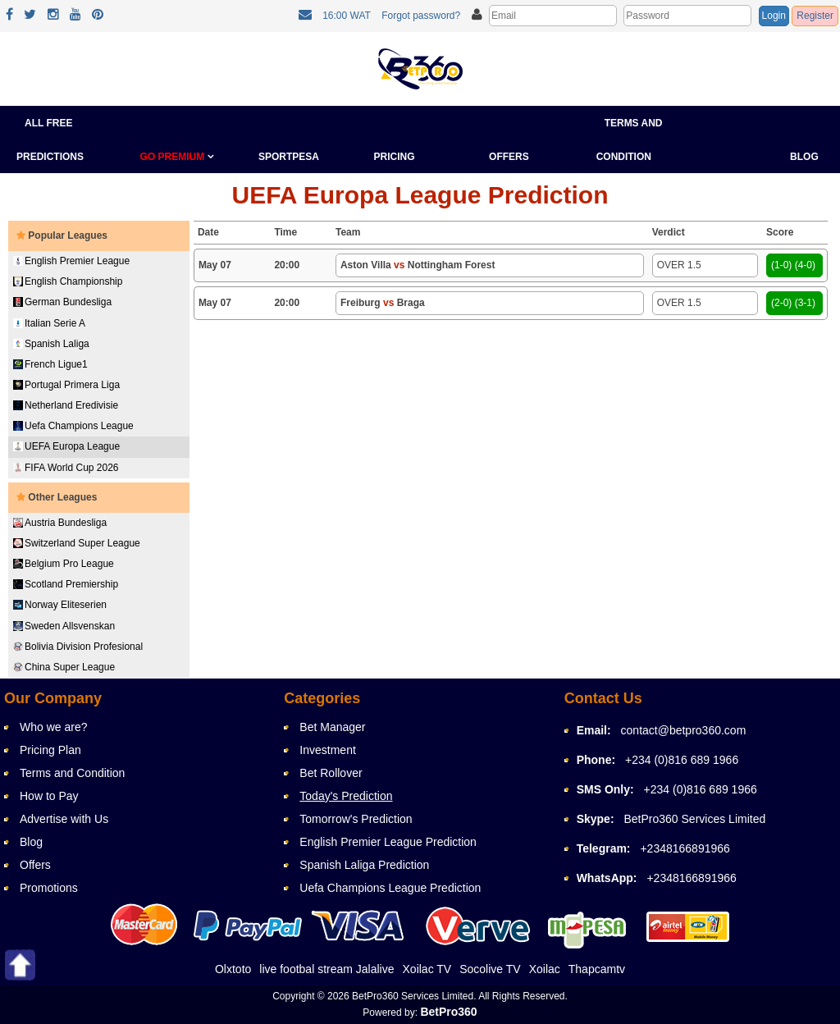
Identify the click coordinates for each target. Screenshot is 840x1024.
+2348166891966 (684, 848)
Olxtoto (233, 969)
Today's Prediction (345, 795)
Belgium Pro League (63, 563)
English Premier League (71, 261)
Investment (327, 750)
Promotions (49, 887)
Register (815, 15)
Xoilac (544, 969)
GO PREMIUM (177, 156)
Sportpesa (288, 156)
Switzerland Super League (76, 543)
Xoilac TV (427, 969)
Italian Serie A (49, 323)
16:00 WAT (346, 15)
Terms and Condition (72, 772)
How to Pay (49, 795)
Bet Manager (332, 727)
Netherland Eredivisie (65, 405)
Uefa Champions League (73, 426)
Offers (509, 156)
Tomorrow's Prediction (355, 818)
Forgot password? (420, 15)
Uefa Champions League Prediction (390, 887)
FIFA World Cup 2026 (66, 467)
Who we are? (53, 727)
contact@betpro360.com (683, 730)
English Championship (67, 281)
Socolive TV (489, 969)
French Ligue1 (50, 364)
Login (774, 15)
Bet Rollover (330, 772)
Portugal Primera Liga (66, 385)
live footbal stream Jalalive (326, 969)
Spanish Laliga (51, 344)
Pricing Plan (50, 750)
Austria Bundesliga (60, 522)
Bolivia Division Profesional (78, 646)
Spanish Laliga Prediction (364, 864)
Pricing (394, 156)
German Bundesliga (62, 302)
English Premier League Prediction (388, 841)
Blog (804, 156)
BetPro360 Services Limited (694, 818)
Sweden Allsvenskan (64, 626)
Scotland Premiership (65, 584)
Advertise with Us (64, 818)
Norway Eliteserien (60, 604)
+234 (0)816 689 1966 (681, 759)
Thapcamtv (596, 969)
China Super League (64, 667)
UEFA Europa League (66, 446)
